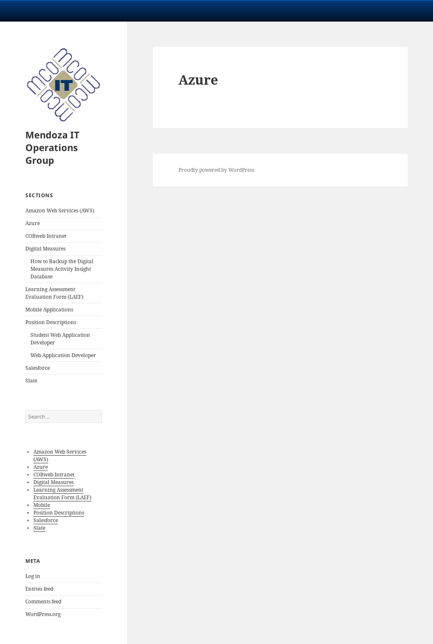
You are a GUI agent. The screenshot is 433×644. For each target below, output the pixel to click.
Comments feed (43, 601)
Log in (32, 576)
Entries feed (39, 588)
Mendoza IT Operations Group (52, 147)
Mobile (41, 505)
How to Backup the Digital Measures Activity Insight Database (61, 269)
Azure (32, 223)
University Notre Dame (77, 10)
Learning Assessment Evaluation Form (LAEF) (54, 293)
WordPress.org (42, 614)
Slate (31, 380)
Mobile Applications (49, 309)
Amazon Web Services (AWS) (59, 210)
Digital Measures (45, 248)
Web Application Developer (63, 355)
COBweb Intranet (45, 235)
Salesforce (37, 368)
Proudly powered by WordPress (216, 169)
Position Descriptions (50, 322)
